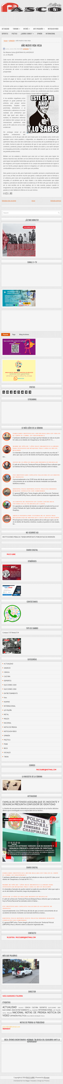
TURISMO (17, 28)
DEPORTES (5, 33)
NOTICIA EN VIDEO (53, 29)
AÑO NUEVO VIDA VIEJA (31, 45)
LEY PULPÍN (8, 710)
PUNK (6, 744)
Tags (13, 334)
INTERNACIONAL (50, 33)
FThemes (46, 1081)
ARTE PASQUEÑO (39, 28)
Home (5, 41)
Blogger (46, 1078)
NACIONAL (7, 723)
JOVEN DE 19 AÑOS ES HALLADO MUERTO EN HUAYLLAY (35, 462)
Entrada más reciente (9, 201)
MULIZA (6, 719)
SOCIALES (7, 753)
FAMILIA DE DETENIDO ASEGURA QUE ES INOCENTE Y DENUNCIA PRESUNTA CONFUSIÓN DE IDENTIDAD (31, 803)
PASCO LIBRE (30, 1078)
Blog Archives (24, 334)
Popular (5, 334)
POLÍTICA (14, 33)
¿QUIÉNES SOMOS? (28, 33)
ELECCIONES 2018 (10, 689)
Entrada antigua (56, 201)
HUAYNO (7, 702)
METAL (6, 714)
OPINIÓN (39, 33)
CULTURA (7, 676)
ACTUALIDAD (5, 29)
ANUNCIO (7, 668)
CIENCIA (7, 672)
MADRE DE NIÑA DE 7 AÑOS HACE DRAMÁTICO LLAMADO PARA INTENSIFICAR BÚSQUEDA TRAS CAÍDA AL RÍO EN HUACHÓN (36, 448)
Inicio (33, 201)
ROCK (6, 748)
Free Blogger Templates (29, 1081)
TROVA (6, 757)
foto (5, 698)
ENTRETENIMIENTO (11, 693)
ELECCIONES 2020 (10, 685)
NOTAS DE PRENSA (10, 727)
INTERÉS (27, 28)
